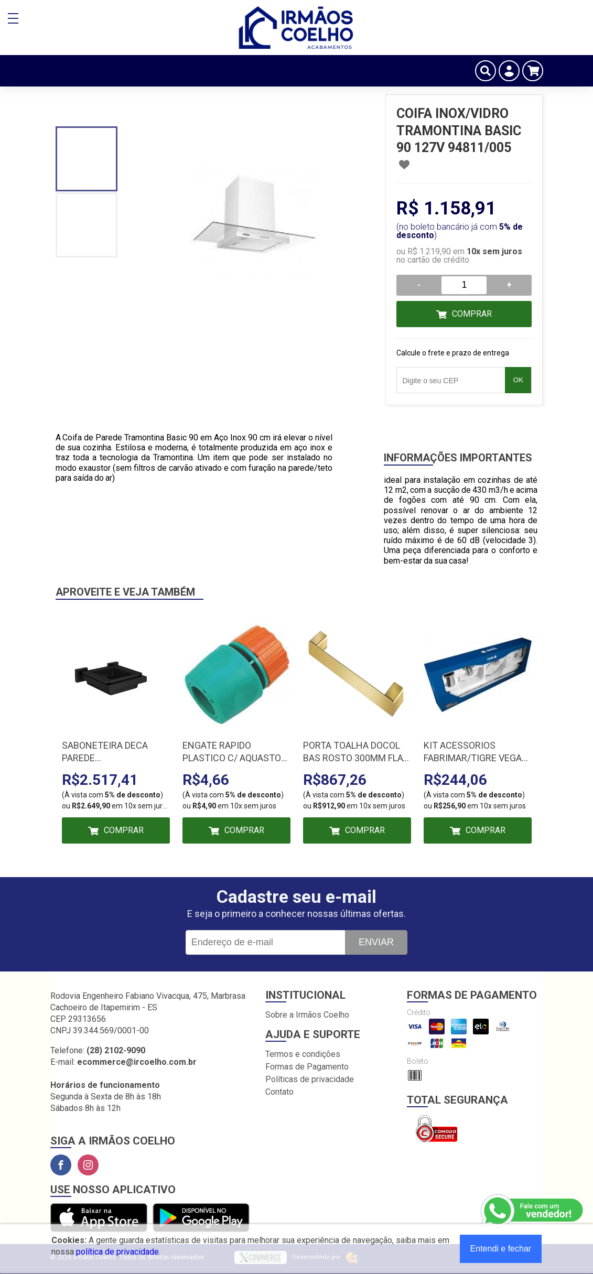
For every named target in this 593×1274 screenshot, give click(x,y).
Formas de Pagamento (307, 1067)
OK (518, 380)
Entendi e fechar (501, 1248)
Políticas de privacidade (309, 1079)
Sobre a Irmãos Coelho (307, 1015)
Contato (279, 1092)
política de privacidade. (118, 1252)
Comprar (472, 314)
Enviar (376, 942)
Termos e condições (302, 1054)
